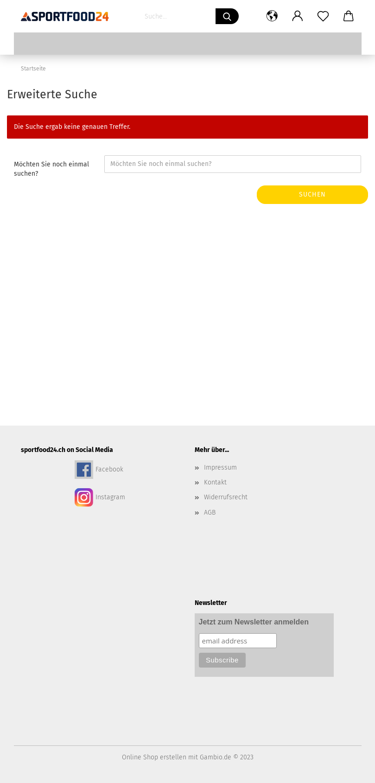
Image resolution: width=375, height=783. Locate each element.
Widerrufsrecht (226, 497)
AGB (210, 512)
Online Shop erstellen (154, 757)
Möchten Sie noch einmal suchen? (51, 169)
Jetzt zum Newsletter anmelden (254, 622)
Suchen (312, 194)
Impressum (220, 467)
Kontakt (215, 482)
